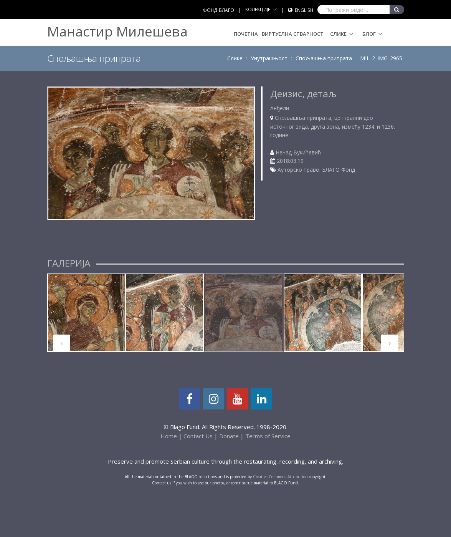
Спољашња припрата (324, 58)
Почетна (246, 33)
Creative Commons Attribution (280, 476)
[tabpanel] (86, 312)
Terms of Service (268, 436)
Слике (338, 33)
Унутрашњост (269, 58)
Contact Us (198, 436)
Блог (369, 33)
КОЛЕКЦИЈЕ (257, 9)
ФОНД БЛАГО (218, 10)
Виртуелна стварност (293, 33)
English (304, 10)
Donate (229, 436)
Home (168, 436)
